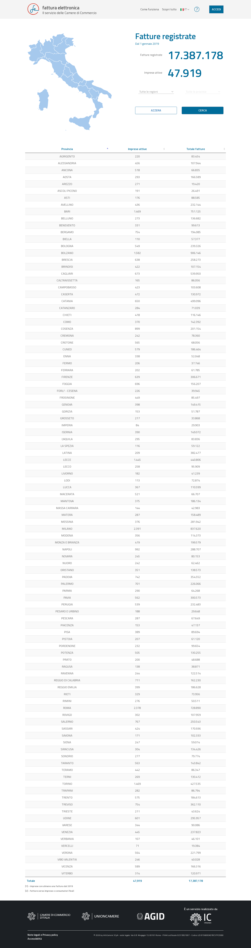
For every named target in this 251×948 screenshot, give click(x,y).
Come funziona (149, 10)
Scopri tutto (169, 10)
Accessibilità (35, 941)
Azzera (156, 112)
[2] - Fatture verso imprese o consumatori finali (49, 893)
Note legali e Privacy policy (43, 937)
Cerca (202, 112)
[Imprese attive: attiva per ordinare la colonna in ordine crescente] (137, 151)
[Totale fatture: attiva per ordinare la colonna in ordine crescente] (196, 151)
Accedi (216, 10)
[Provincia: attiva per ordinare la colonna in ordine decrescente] (67, 151)
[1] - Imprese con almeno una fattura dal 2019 (49, 888)
